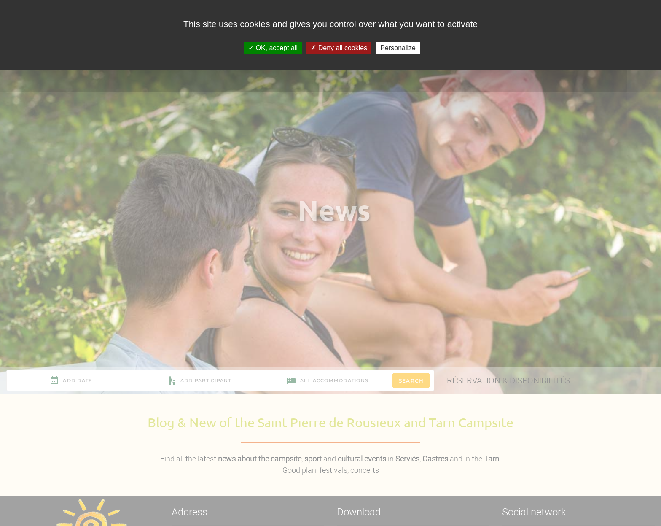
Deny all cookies (339, 47)
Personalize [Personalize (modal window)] (398, 47)
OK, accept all (273, 47)
